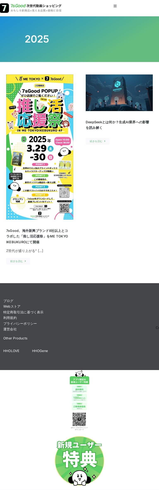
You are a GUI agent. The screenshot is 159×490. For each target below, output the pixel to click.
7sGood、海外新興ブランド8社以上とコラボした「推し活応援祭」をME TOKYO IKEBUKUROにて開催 (37, 236)
